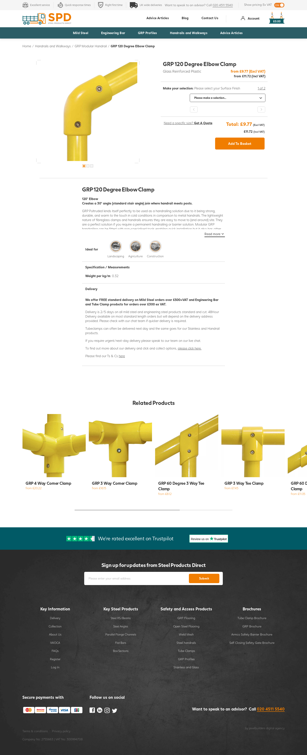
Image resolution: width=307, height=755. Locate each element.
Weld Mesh (186, 634)
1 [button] (84, 165)
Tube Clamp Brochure (251, 618)
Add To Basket (239, 143)
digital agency (275, 728)
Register (55, 659)
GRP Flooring (186, 618)
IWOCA (55, 642)
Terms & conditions (35, 731)
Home (26, 46)
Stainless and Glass (186, 667)
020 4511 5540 (223, 5)
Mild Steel (80, 33)
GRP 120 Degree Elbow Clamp (133, 46)
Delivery (55, 618)
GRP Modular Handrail (91, 46)
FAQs (55, 651)
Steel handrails (186, 642)
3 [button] (91, 165)
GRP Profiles (147, 33)
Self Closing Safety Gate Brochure (251, 642)
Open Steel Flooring (186, 626)
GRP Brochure (251, 626)
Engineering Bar (113, 33)
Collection (55, 626)
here (122, 356)
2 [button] (87, 165)
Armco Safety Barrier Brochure (251, 634)
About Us (55, 634)
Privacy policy (61, 731)
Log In (55, 667)
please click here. (189, 348)
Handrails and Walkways (188, 33)
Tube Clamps (186, 651)
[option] (87, 111)
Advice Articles (231, 33)
